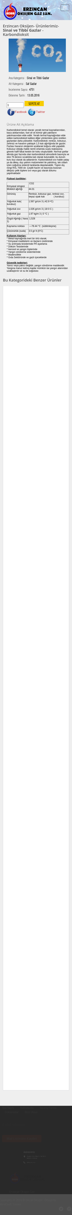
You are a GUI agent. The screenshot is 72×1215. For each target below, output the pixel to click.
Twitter (36, 111)
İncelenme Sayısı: (21, 89)
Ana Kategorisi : (29, 78)
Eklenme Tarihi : (24, 95)
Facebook (17, 111)
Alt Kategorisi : (22, 83)
